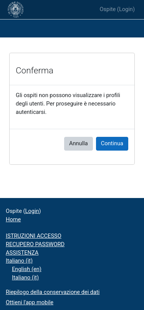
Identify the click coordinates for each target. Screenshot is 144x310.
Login (126, 9)
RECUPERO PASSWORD (35, 244)
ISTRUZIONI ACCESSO (33, 235)
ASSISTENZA (22, 252)
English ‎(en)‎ (26, 269)
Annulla (78, 143)
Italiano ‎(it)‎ (19, 260)
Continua (112, 143)
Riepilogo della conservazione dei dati (52, 292)
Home (13, 219)
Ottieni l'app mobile (29, 302)
